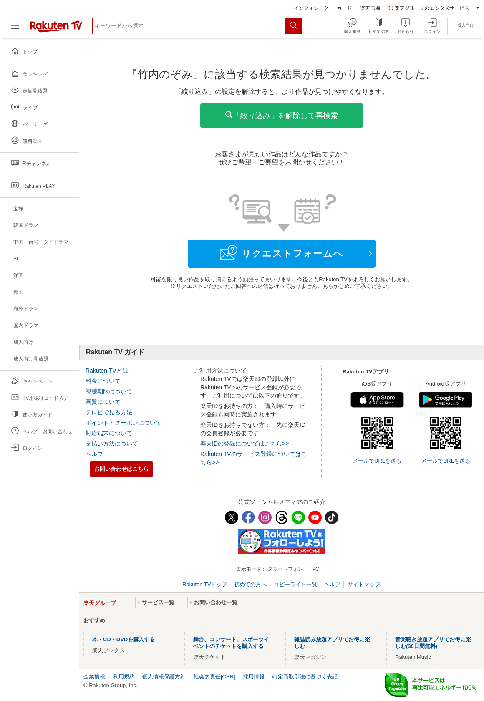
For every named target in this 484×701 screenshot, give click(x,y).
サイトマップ (364, 584)
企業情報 (94, 676)
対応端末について (109, 433)
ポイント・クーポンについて (123, 422)
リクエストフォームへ (281, 252)
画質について (103, 401)
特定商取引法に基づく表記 (305, 676)
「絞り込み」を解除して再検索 (281, 115)
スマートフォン (285, 569)
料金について (103, 381)
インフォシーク (310, 7)
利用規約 (124, 676)
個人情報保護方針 (164, 676)
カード (344, 7)
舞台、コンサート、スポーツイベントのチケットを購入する (231, 642)
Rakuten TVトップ (205, 584)
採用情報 (254, 676)
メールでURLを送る (377, 461)
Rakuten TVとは (107, 370)
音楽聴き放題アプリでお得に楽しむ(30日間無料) (433, 642)
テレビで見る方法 (109, 412)
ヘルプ (94, 454)
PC (315, 569)
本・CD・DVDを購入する (123, 639)
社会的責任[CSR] (214, 676)
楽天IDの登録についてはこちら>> (244, 443)
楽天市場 (370, 7)
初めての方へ (250, 584)
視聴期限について (109, 391)
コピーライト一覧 (295, 584)
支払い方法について (112, 443)
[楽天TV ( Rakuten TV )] (56, 29)
